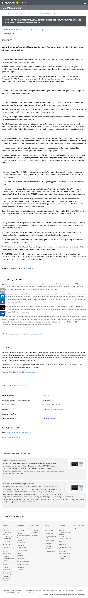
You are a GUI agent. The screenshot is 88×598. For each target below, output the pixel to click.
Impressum (79, 590)
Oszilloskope (21, 530)
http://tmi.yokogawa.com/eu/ (11, 437)
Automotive (6, 544)
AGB (18, 592)
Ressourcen (34, 535)
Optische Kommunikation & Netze (8, 558)
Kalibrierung (62, 544)
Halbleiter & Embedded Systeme (6, 578)
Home (4, 14)
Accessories (21, 558)
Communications (50, 541)
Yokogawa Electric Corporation (12, 590)
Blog (47, 526)
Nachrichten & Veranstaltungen (17, 14)
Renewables (49, 533)
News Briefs (33, 14)
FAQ (60, 541)
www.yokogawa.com (31, 372)
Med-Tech (48, 543)
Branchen (7, 526)
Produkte (20, 526)
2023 (40, 14)
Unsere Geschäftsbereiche (33, 590)
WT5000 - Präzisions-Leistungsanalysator (18, 484)
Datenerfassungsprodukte (25, 538)
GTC (23, 592)
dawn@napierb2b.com (55, 409)
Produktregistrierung (65, 547)
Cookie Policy (10, 592)
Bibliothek (35, 526)
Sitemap (30, 592)
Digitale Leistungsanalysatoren (14, 460)
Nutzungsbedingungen (66, 590)
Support (62, 526)
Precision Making (50, 551)
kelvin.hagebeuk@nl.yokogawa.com (19, 432)
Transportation (49, 530)
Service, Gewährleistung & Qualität (64, 532)
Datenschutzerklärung (50, 590)
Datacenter (6, 541)
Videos (33, 538)
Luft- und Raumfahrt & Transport (7, 532)
